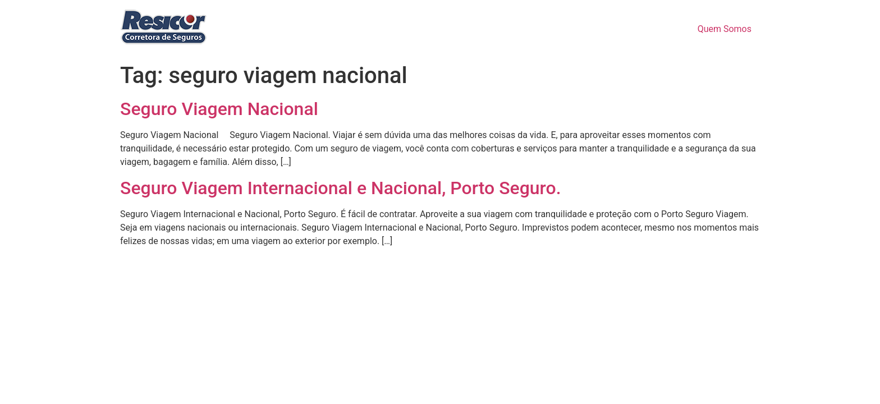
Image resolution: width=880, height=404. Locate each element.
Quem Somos (724, 29)
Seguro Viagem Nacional (219, 109)
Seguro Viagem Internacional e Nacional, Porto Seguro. (340, 188)
